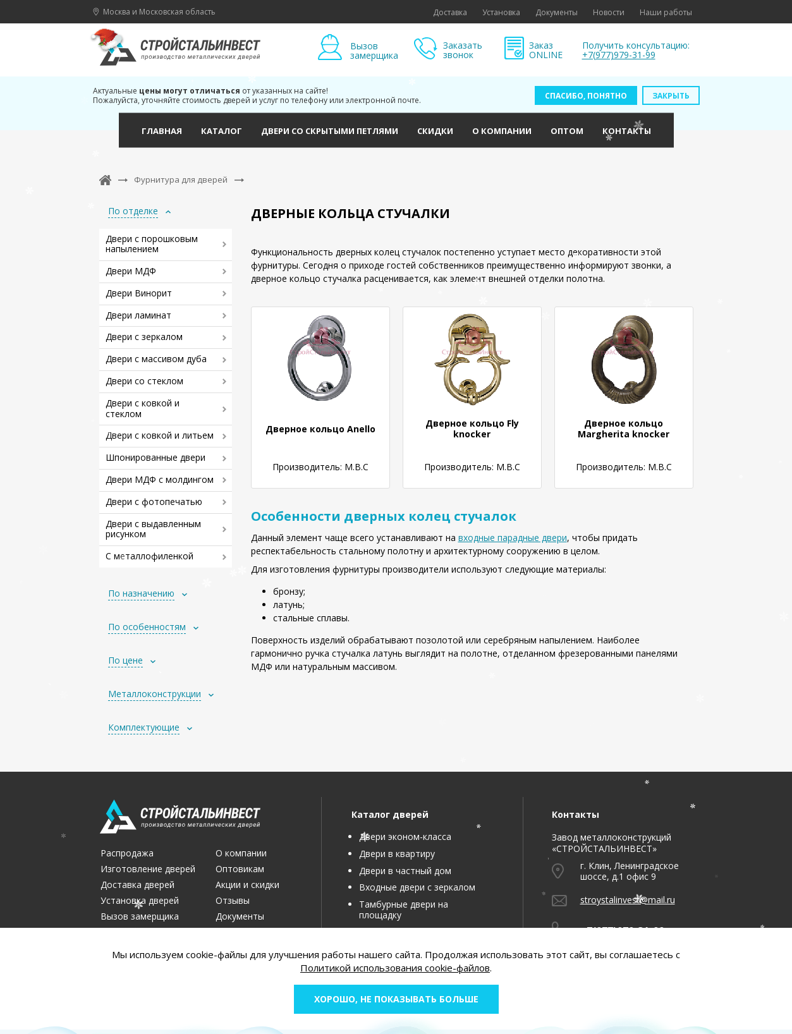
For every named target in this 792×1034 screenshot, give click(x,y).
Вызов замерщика (374, 50)
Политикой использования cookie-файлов (395, 967)
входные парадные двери (512, 538)
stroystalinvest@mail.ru (627, 900)
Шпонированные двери (155, 457)
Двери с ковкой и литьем (160, 435)
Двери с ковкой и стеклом (143, 408)
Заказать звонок (462, 50)
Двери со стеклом (144, 381)
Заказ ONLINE (546, 50)
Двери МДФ (131, 271)
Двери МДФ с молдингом (160, 479)
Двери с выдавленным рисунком (153, 529)
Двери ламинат (138, 315)
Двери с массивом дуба (156, 359)
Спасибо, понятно (586, 95)
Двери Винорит (139, 293)
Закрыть (671, 95)
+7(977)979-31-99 (618, 54)
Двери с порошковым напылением (152, 244)
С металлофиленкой (149, 556)
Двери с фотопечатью (154, 502)
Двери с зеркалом (144, 337)
